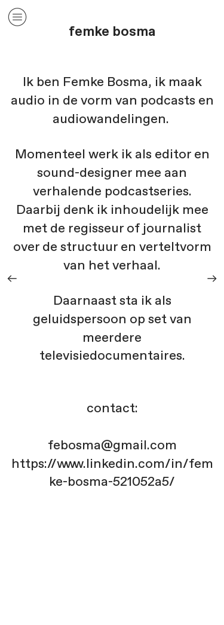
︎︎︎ (12, 278)
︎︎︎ (212, 278)
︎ (17, 17)
